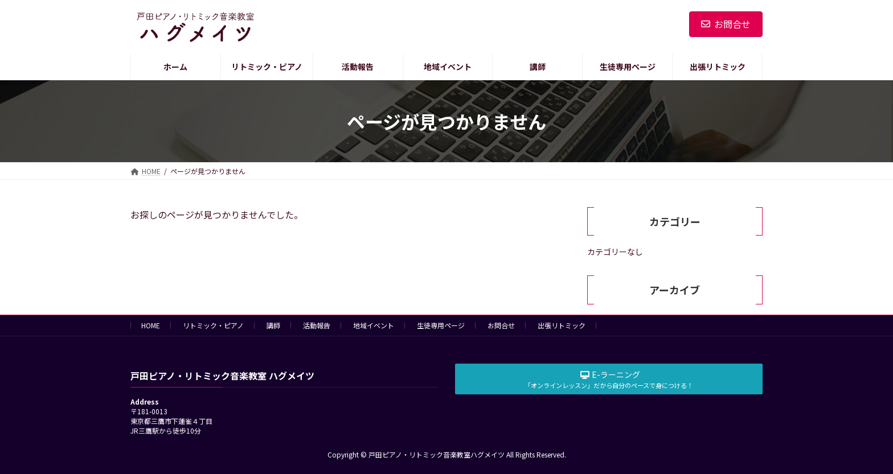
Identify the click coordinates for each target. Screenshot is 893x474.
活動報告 (316, 325)
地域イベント (373, 325)
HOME (150, 325)
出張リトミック (561, 325)
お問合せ (726, 24)
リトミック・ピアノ (213, 325)
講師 (273, 325)
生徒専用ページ (441, 325)
